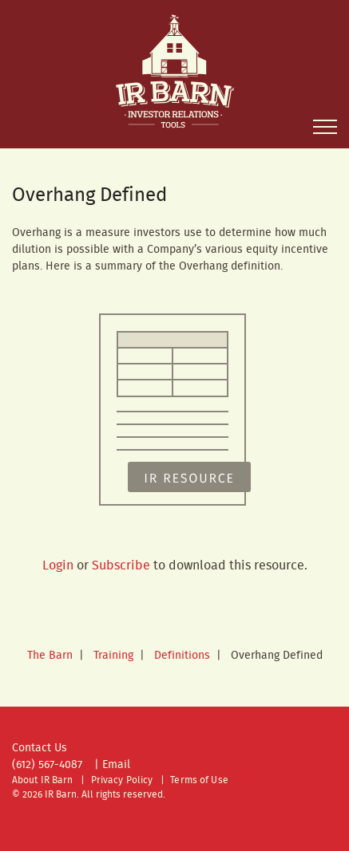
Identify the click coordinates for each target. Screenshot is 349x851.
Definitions (182, 655)
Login (57, 566)
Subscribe (121, 566)
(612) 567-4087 (47, 765)
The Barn (50, 655)
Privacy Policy (122, 780)
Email (116, 765)
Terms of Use (199, 780)
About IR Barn (42, 780)
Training (113, 655)
